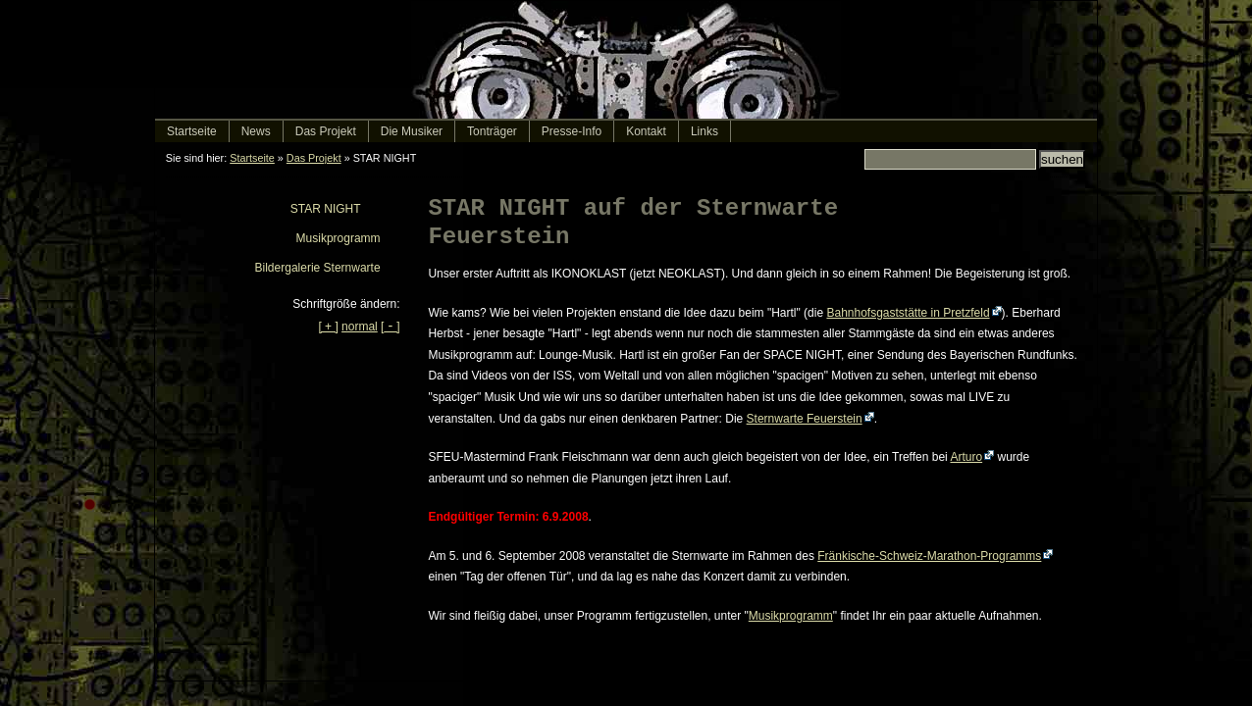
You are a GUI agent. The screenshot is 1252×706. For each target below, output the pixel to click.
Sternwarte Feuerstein (804, 419)
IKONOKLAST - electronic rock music (626, 60)
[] (390, 326)
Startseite (252, 158)
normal (359, 326)
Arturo (966, 457)
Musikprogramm (791, 616)
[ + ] (328, 326)
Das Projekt (314, 158)
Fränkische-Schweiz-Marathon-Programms (929, 556)
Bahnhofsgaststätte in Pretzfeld (907, 313)
